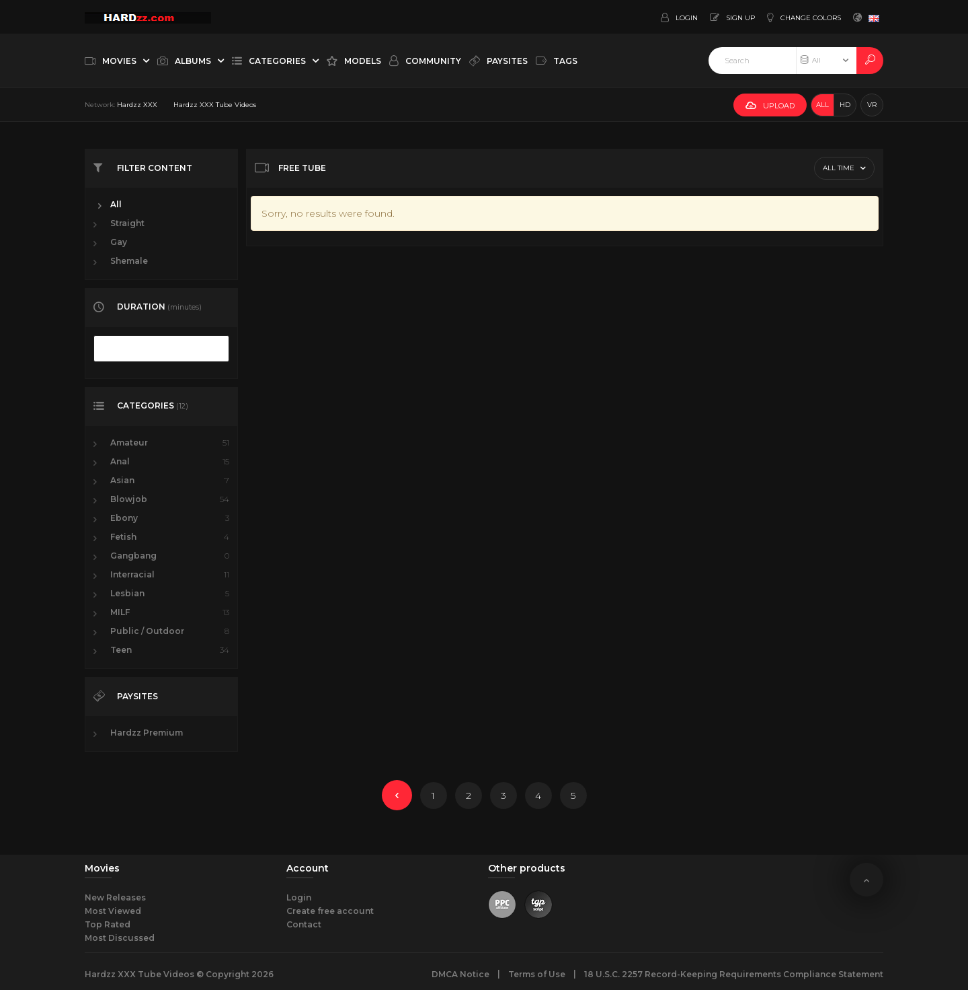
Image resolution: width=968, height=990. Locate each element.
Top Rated (107, 924)
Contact (303, 924)
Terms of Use (536, 974)
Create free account (330, 911)
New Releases (115, 897)
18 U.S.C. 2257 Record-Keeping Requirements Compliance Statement (733, 974)
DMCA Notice (460, 974)
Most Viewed (113, 911)
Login (298, 897)
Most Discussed (120, 938)
